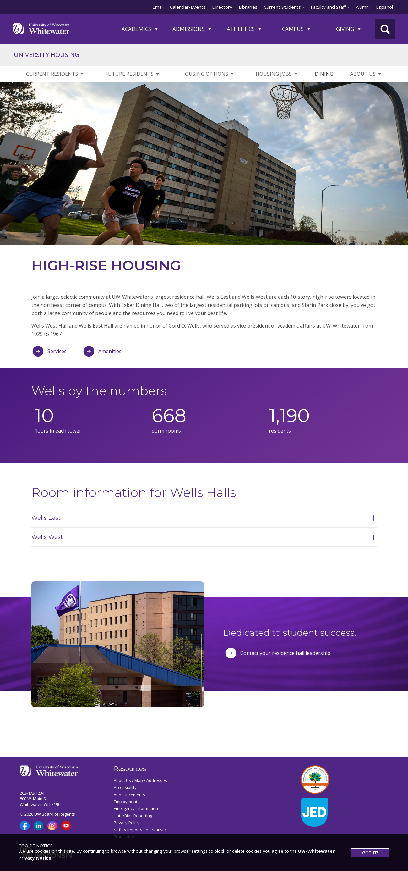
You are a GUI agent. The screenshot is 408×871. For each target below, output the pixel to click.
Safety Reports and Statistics (141, 830)
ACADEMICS (140, 28)
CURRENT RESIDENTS (55, 73)
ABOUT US (366, 73)
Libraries (248, 7)
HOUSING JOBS (277, 73)
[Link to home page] (41, 28)
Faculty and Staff (328, 7)
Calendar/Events (188, 7)
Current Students (282, 7)
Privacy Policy (126, 822)
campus (296, 28)
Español (384, 7)
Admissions (192, 28)
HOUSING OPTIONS (208, 73)
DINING (324, 73)
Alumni (363, 7)
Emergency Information (136, 808)
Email (158, 7)
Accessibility (125, 787)
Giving (349, 28)
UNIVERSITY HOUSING (46, 54)
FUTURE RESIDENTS (133, 73)
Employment (125, 801)
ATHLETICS (244, 28)
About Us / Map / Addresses (140, 780)
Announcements (129, 794)
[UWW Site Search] (385, 29)
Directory (222, 7)
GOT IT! (370, 852)
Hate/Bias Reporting (133, 815)
